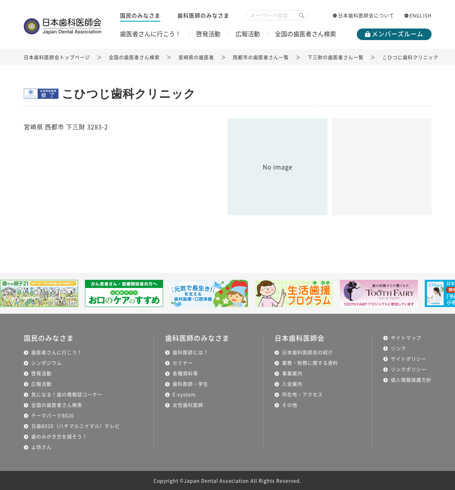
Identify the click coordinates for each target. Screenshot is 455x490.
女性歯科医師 (188, 404)
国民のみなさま (140, 15)
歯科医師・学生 (190, 383)
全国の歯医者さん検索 (305, 33)
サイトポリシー (408, 358)
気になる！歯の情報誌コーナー (67, 394)
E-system (184, 394)
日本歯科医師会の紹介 (307, 352)
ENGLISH (420, 15)
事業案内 (292, 373)
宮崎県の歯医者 (196, 57)
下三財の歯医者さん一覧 (336, 57)
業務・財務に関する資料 (310, 362)
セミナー (183, 362)
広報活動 (247, 33)
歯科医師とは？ (190, 352)
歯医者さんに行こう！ (150, 33)
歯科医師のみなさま (203, 15)
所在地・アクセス (302, 394)
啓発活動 (208, 33)
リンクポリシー (408, 369)
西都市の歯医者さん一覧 (261, 57)
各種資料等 (185, 373)
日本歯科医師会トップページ (57, 57)
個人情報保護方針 (411, 379)
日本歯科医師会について (366, 15)
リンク (398, 348)
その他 (289, 404)
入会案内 (292, 383)
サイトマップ (406, 337)
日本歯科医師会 (300, 338)
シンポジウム (46, 362)
